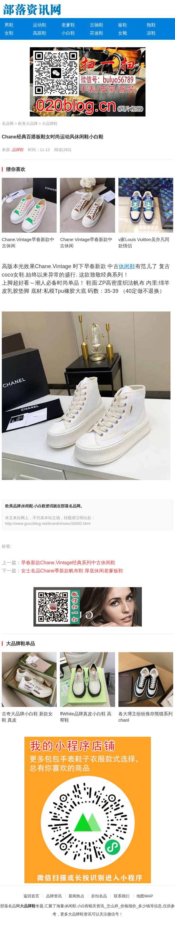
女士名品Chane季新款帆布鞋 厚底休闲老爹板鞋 (72, 570)
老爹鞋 (68, 24)
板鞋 (122, 24)
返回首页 (31, 896)
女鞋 (9, 33)
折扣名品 (99, 896)
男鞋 (9, 24)
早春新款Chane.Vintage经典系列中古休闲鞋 (68, 562)
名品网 (8, 123)
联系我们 (122, 896)
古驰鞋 (96, 24)
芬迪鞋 (96, 33)
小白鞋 (68, 33)
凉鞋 (151, 33)
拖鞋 (151, 24)
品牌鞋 (17, 149)
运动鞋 (39, 24)
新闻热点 (76, 896)
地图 (140, 896)
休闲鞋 (127, 266)
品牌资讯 (54, 896)
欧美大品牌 (28, 123)
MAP (148, 896)
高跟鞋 (39, 33)
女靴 (122, 33)
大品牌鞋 (50, 123)
